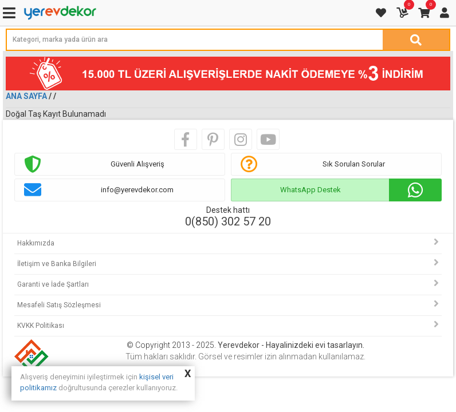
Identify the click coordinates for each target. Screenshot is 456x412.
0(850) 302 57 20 (228, 221)
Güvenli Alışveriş (137, 164)
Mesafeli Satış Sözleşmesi (59, 305)
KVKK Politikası (40, 326)
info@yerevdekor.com (137, 189)
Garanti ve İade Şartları (53, 284)
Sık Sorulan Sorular (354, 164)
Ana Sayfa (26, 96)
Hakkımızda (35, 243)
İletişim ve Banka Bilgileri (56, 264)
